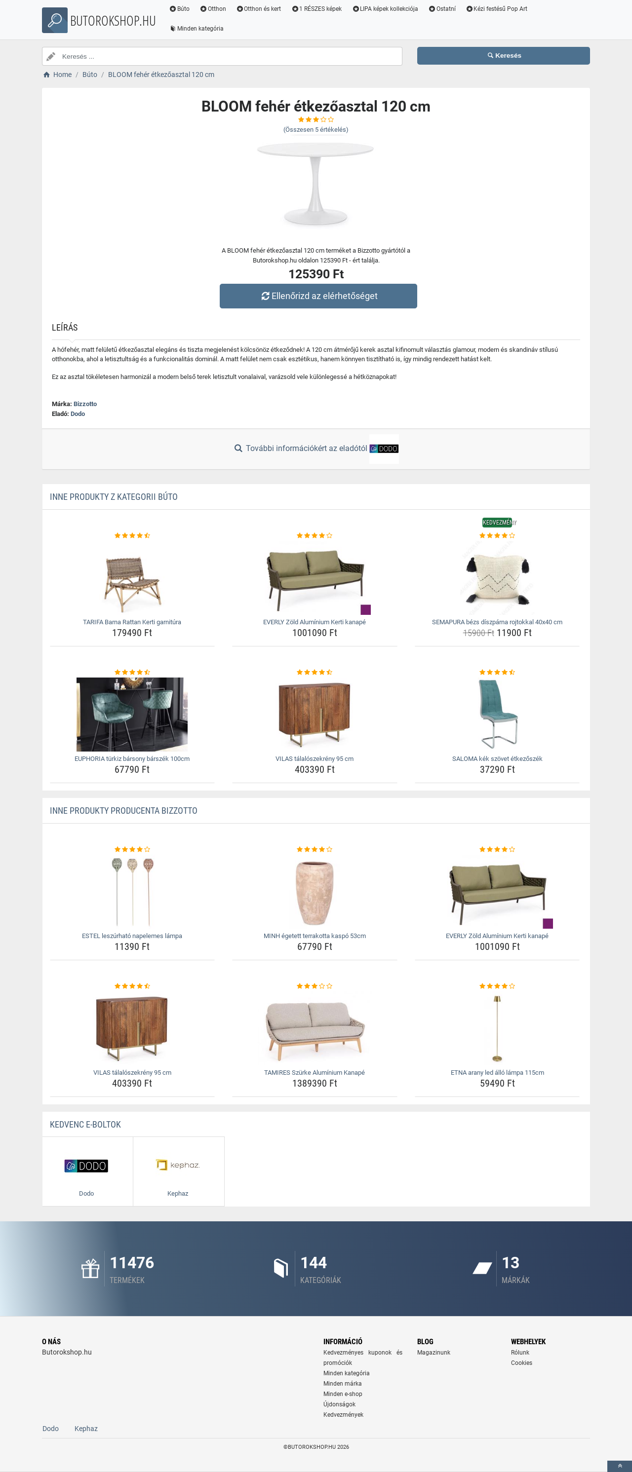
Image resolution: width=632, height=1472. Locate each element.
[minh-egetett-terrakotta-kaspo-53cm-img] (315, 892)
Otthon (212, 8)
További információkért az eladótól (316, 449)
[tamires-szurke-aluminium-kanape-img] (315, 1028)
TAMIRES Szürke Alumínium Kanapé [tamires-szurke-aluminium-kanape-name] (314, 1072)
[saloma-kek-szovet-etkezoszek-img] (497, 715)
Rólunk (520, 1352)
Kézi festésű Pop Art (497, 8)
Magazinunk (433, 1352)
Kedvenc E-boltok (85, 1124)
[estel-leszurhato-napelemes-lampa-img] (132, 892)
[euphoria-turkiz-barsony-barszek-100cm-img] (132, 715)
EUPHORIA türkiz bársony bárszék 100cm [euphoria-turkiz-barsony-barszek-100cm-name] (132, 758)
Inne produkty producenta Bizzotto (124, 810)
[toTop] (619, 1466)
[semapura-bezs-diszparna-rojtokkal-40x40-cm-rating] (497, 536)
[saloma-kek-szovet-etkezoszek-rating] (497, 673)
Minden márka (342, 1383)
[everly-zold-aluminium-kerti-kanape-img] (315, 578)
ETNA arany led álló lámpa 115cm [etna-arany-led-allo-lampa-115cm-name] (497, 1072)
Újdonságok (339, 1404)
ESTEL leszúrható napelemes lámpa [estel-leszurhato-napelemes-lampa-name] (132, 936)
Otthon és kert (258, 8)
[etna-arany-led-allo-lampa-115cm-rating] (497, 986)
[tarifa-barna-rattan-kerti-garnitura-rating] (132, 536)
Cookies (521, 1362)
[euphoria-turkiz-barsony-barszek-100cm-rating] (132, 673)
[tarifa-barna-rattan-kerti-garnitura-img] (132, 578)
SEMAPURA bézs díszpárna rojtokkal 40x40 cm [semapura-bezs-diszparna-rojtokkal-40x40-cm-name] (497, 622)
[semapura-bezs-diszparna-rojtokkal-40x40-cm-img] (497, 578)
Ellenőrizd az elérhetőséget (318, 295)
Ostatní (442, 8)
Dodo (78, 413)
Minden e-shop (342, 1394)
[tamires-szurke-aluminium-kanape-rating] (315, 986)
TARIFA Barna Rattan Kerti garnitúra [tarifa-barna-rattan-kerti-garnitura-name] (132, 622)
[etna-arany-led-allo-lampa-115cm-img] (497, 1028)
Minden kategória (196, 28)
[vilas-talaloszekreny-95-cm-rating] (315, 673)
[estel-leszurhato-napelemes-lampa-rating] (132, 850)
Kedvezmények (343, 1414)
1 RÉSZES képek (316, 8)
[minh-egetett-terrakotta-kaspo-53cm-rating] (315, 850)
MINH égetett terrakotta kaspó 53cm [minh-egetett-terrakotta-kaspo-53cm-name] (315, 936)
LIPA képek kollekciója (385, 8)
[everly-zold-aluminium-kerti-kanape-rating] (315, 536)
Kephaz (86, 1429)
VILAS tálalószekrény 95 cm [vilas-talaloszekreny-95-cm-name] (315, 758)
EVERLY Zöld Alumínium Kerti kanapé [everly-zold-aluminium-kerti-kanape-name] (314, 622)
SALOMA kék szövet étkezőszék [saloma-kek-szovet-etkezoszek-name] (497, 758)
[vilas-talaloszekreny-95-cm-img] (315, 715)
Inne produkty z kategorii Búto (114, 496)
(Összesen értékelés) (316, 129)
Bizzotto (85, 404)
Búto (179, 8)
